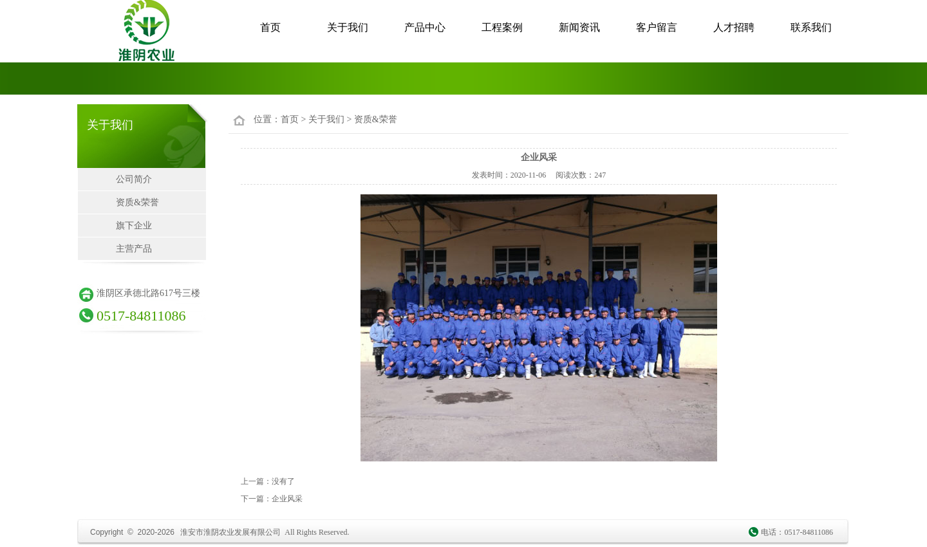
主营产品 (134, 249)
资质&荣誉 (137, 202)
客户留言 (656, 27)
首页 (270, 27)
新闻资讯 (579, 27)
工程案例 (502, 27)
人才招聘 (733, 27)
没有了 (283, 481)
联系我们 (811, 27)
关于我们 (347, 27)
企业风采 (287, 498)
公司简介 (134, 179)
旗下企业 (134, 225)
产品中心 (424, 27)
